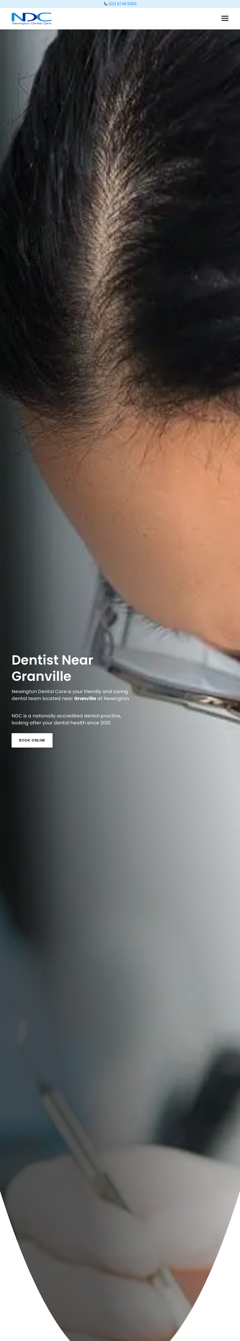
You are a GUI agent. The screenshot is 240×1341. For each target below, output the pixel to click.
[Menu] (226, 18)
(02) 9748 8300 (122, 3)
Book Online (32, 740)
